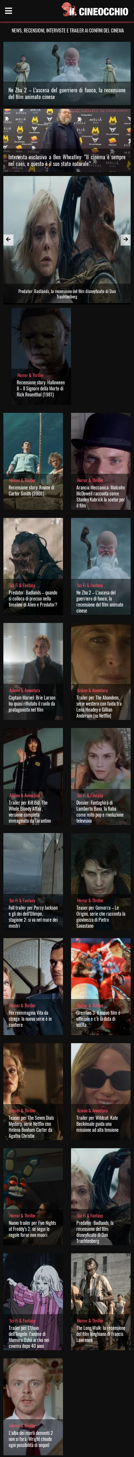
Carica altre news (67, 1410)
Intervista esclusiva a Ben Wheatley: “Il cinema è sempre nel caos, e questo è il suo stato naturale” (67, 160)
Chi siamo (43, 1449)
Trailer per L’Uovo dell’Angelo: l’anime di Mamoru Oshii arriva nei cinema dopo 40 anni (29, 1281)
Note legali (90, 1449)
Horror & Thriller (30, 319)
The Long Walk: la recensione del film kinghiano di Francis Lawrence (100, 1278)
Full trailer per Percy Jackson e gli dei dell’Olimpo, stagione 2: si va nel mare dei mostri (33, 861)
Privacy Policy (66, 1449)
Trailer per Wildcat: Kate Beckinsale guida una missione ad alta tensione (97, 1068)
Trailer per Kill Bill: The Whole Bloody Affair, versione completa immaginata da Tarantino (30, 755)
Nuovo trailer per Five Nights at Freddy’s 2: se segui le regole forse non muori (32, 1173)
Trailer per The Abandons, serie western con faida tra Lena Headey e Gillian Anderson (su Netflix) (99, 650)
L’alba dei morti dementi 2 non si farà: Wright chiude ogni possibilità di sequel (31, 1383)
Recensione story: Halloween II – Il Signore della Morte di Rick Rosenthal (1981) (41, 332)
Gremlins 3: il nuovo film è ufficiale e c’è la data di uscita (98, 963)
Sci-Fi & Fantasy (22, 530)
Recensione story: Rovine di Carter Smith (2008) (31, 434)
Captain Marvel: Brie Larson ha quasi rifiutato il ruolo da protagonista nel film (32, 647)
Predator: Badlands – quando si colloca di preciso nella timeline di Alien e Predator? (33, 542)
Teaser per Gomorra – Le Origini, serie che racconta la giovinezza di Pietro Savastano (100, 861)
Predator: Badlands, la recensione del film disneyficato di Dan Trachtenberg (95, 1176)
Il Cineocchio (34, 1425)
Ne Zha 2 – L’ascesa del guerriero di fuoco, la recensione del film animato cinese (67, 93)
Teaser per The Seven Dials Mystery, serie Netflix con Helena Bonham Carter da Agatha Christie (31, 1071)
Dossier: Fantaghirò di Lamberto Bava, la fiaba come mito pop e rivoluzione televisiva (100, 755)
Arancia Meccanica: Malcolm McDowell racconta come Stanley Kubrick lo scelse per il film (100, 440)
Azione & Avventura (24, 635)
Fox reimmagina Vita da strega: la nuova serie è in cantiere (30, 963)
